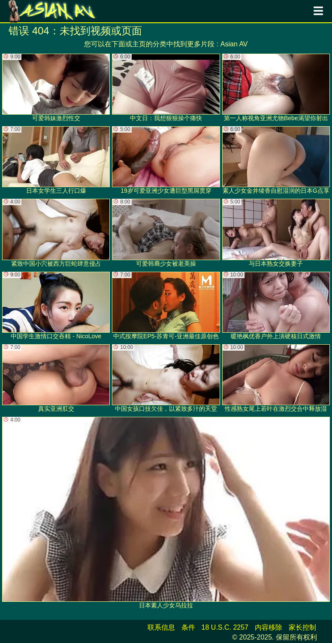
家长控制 (302, 627)
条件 (188, 627)
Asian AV (234, 44)
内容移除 (268, 627)
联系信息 (161, 627)
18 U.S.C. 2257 (225, 627)
